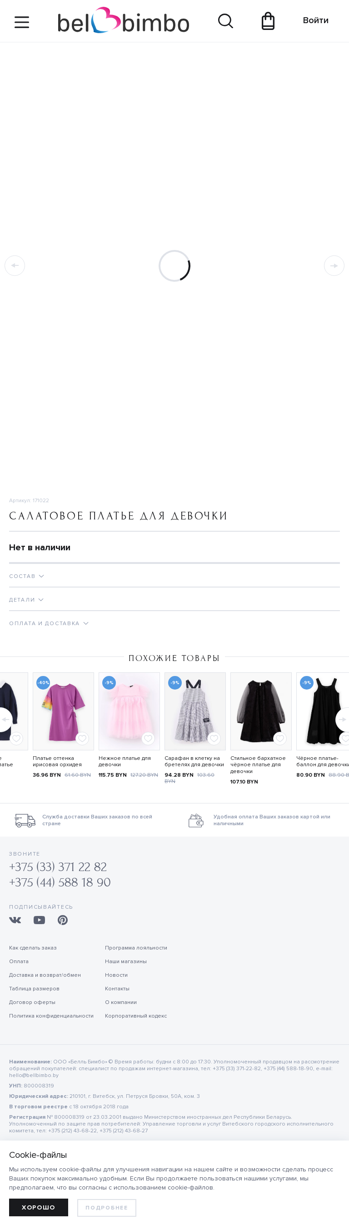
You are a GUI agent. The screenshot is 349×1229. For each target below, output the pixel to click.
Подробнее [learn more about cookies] (106, 1208)
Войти (311, 20)
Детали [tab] (22, 600)
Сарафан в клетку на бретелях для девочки (194, 762)
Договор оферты (32, 1002)
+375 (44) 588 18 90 (60, 882)
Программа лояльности (136, 948)
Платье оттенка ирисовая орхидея (57, 762)
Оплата (19, 961)
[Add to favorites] (16, 738)
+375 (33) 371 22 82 (58, 867)
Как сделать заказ (33, 948)
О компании (121, 1002)
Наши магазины (126, 961)
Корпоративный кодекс (136, 1016)
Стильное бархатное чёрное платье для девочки (258, 765)
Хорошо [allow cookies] (38, 1207)
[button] (341, 717)
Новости (116, 975)
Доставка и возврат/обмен (45, 975)
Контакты (117, 988)
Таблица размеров (34, 988)
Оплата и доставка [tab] (44, 623)
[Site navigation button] (22, 25)
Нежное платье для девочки (125, 762)
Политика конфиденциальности (51, 1016)
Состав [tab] (22, 576)
